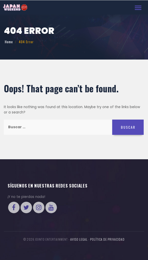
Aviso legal (79, 239)
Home (9, 41)
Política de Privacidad (107, 239)
